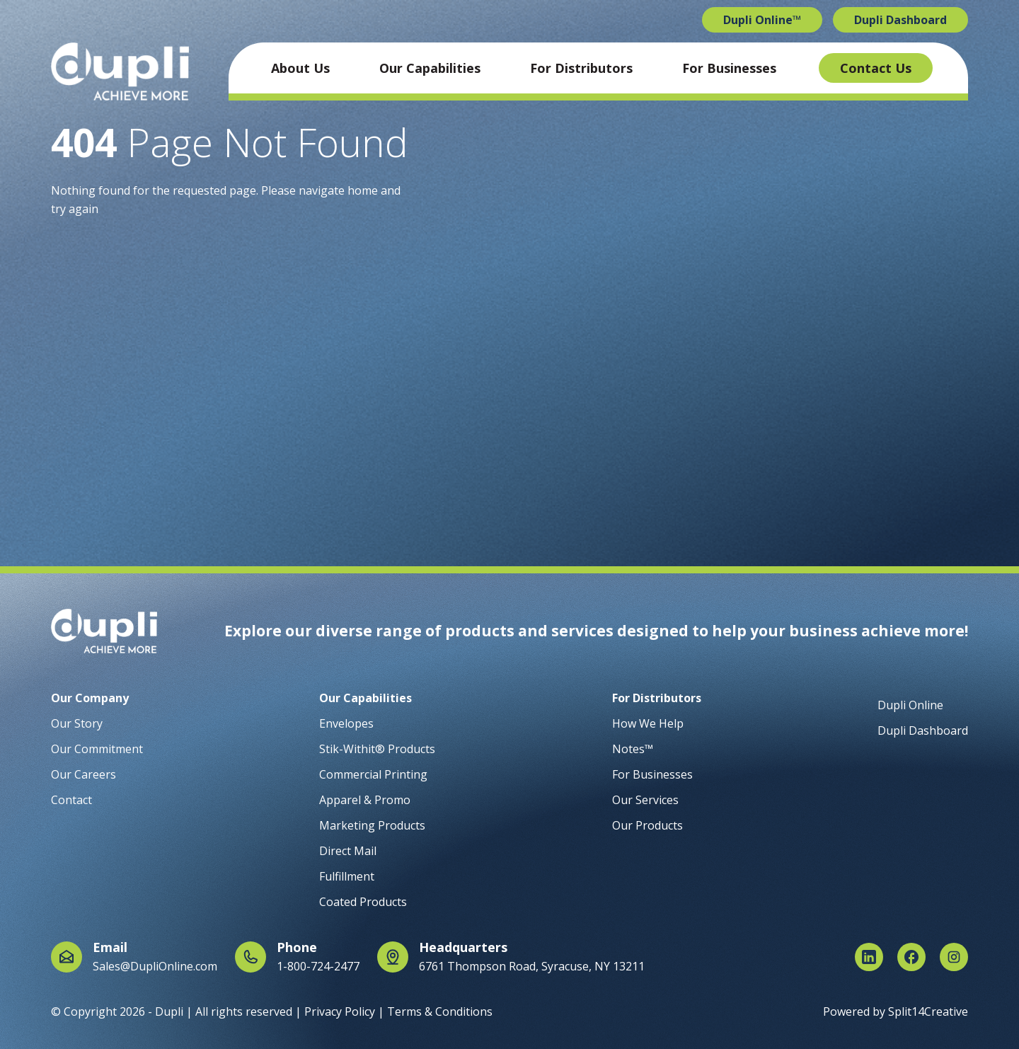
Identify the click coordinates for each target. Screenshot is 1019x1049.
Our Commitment (97, 749)
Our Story (77, 723)
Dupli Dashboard (900, 20)
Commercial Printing (373, 774)
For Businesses (729, 67)
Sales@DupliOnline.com (155, 966)
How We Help (648, 723)
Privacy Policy (339, 1011)
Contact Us (875, 67)
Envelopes (346, 723)
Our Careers (83, 774)
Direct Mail (347, 851)
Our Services (645, 800)
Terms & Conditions (440, 1011)
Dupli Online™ (762, 20)
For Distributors (581, 67)
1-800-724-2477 (318, 966)
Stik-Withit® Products (377, 749)
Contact (71, 800)
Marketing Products (372, 825)
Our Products (647, 825)
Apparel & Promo (364, 800)
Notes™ (632, 749)
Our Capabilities (429, 67)
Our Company (90, 698)
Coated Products (363, 902)
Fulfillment (346, 876)
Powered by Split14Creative (895, 1011)
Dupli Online (910, 705)
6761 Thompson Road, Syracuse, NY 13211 (532, 966)
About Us (300, 67)
